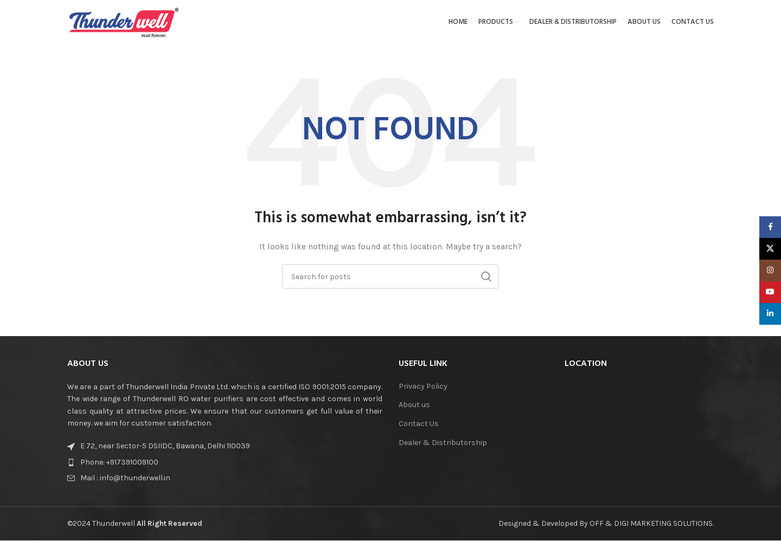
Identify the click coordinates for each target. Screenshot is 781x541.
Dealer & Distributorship (443, 447)
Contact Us (419, 428)
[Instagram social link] (770, 270)
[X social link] (770, 249)
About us (414, 409)
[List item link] (158, 467)
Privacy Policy (423, 390)
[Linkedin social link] (770, 314)
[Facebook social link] (770, 227)
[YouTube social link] (770, 292)
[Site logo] (124, 23)
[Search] (390, 281)
